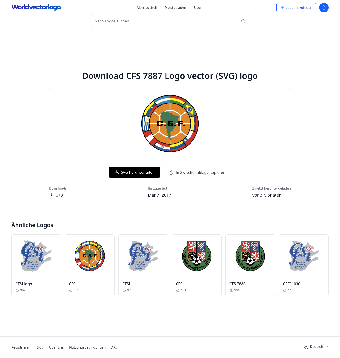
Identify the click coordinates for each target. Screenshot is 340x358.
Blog (197, 7)
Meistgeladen (175, 7)
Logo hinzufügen (296, 7)
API (114, 347)
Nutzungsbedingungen (87, 347)
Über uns (56, 347)
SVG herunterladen (134, 172)
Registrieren (21, 347)
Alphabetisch (147, 7)
